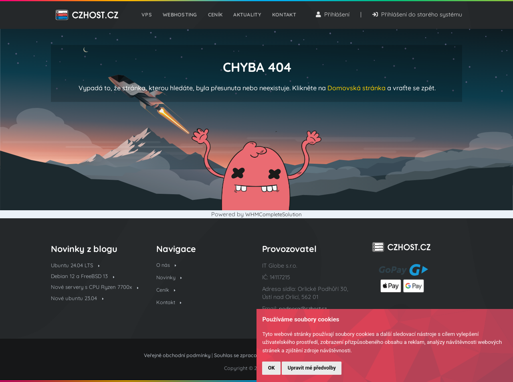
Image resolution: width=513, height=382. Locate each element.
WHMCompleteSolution (273, 214)
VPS (150, 17)
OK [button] (271, 368)
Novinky (170, 278)
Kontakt (281, 17)
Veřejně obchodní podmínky (177, 355)
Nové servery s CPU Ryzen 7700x (95, 292)
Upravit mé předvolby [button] (312, 368)
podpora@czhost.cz (306, 308)
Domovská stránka (356, 88)
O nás (167, 265)
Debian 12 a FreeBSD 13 (85, 277)
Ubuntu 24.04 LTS (77, 265)
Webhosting (181, 17)
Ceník (215, 17)
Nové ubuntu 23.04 (79, 308)
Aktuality (246, 17)
